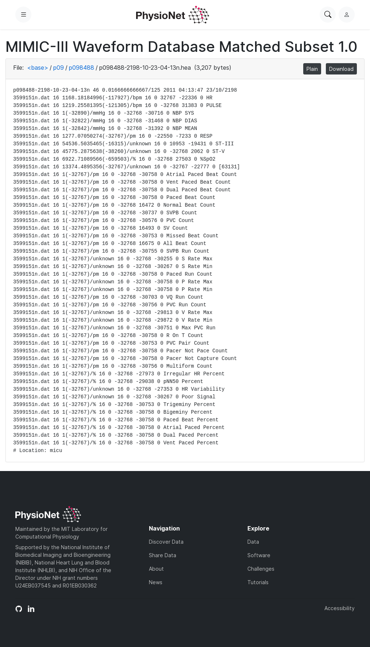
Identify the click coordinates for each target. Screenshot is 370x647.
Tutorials (258, 582)
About (156, 569)
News (155, 582)
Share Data (162, 555)
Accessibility (339, 608)
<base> (37, 67)
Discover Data (166, 542)
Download (341, 69)
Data (253, 542)
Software (258, 555)
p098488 (81, 67)
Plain (312, 69)
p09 (58, 67)
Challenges (260, 569)
